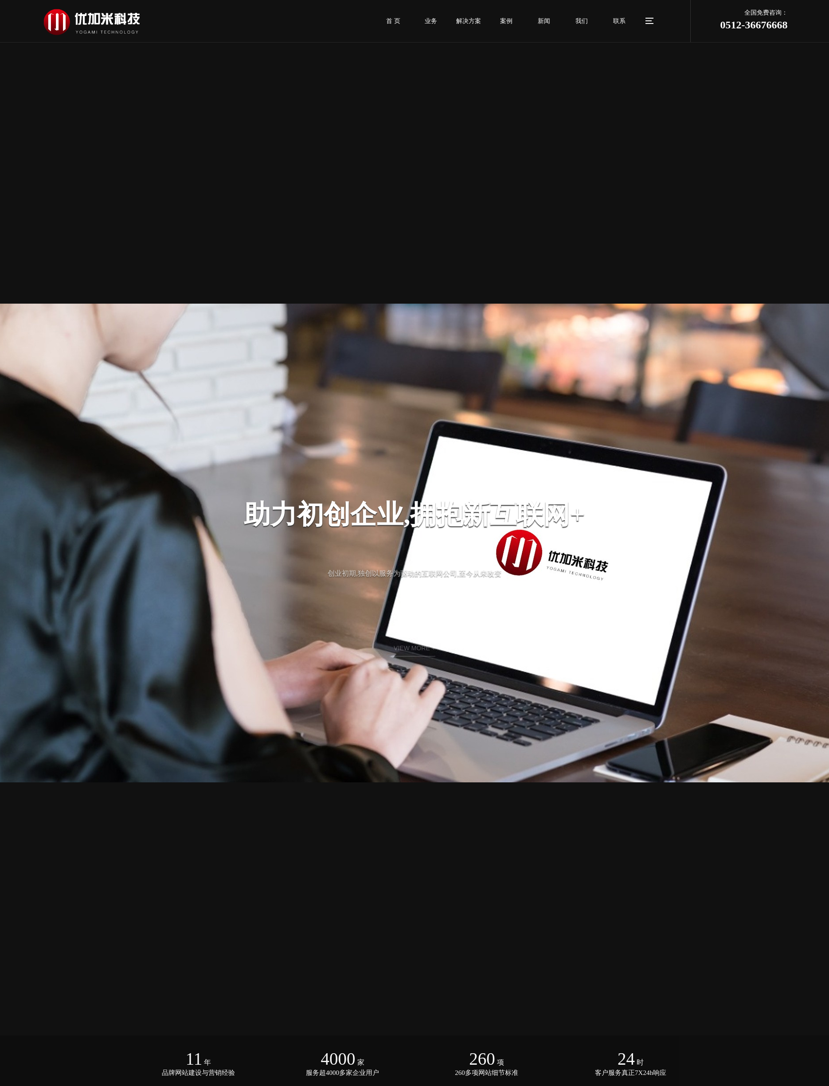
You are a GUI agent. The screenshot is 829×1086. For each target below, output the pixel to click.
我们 (581, 21)
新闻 (544, 21)
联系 (619, 21)
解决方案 (468, 21)
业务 (431, 21)
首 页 (393, 21)
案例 (506, 21)
